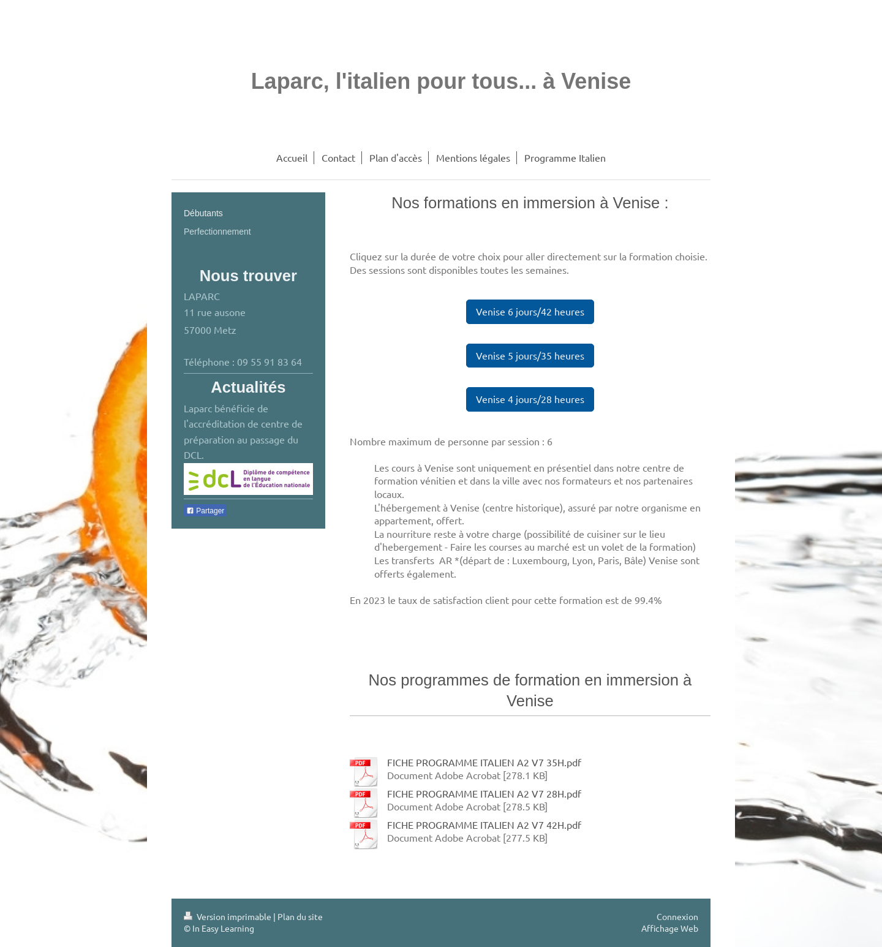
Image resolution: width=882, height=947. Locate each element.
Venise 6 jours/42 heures (530, 311)
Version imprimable (228, 916)
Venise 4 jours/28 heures (530, 399)
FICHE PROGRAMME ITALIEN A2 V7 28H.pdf (484, 793)
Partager (205, 511)
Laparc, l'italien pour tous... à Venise (441, 81)
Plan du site (300, 916)
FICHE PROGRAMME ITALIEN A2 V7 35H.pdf (484, 762)
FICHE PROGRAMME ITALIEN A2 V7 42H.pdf (484, 824)
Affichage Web (669, 928)
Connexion (677, 916)
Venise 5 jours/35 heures (530, 355)
